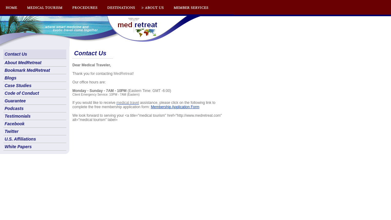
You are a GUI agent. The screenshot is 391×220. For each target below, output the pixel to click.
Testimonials (18, 116)
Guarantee (15, 100)
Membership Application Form (175, 107)
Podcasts (14, 108)
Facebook (14, 123)
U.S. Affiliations (20, 139)
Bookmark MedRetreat (27, 70)
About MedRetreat (23, 62)
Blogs (10, 77)
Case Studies (18, 85)
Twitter (11, 131)
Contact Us (16, 54)
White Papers (18, 146)
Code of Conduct (22, 93)
